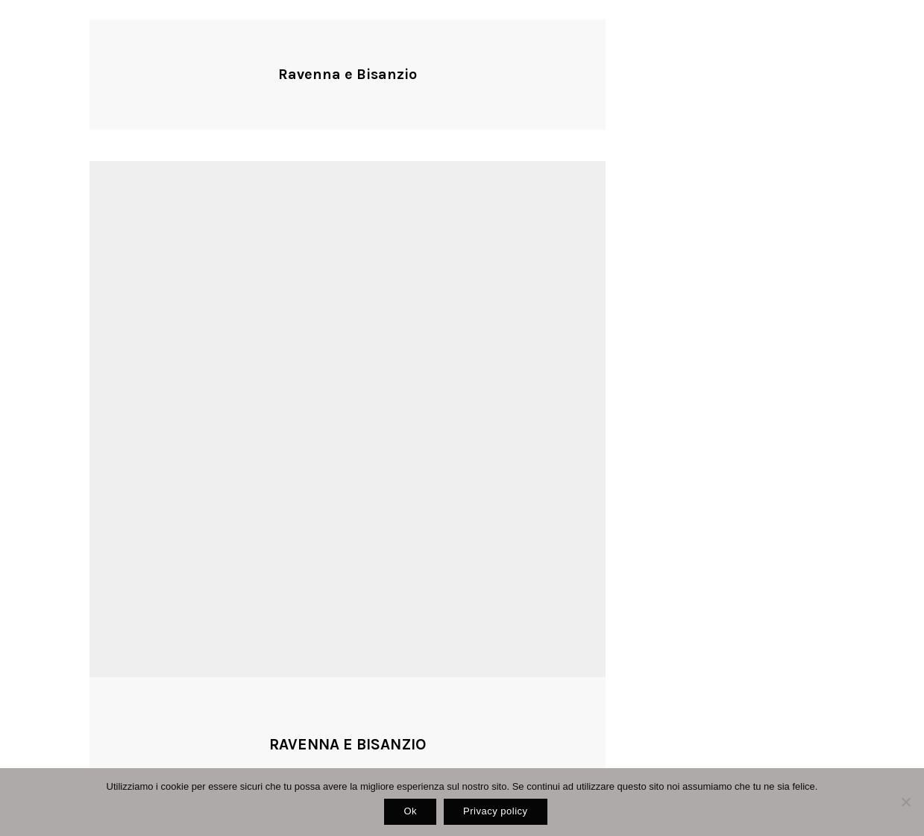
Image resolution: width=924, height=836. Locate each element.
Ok (410, 811)
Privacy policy (495, 811)
